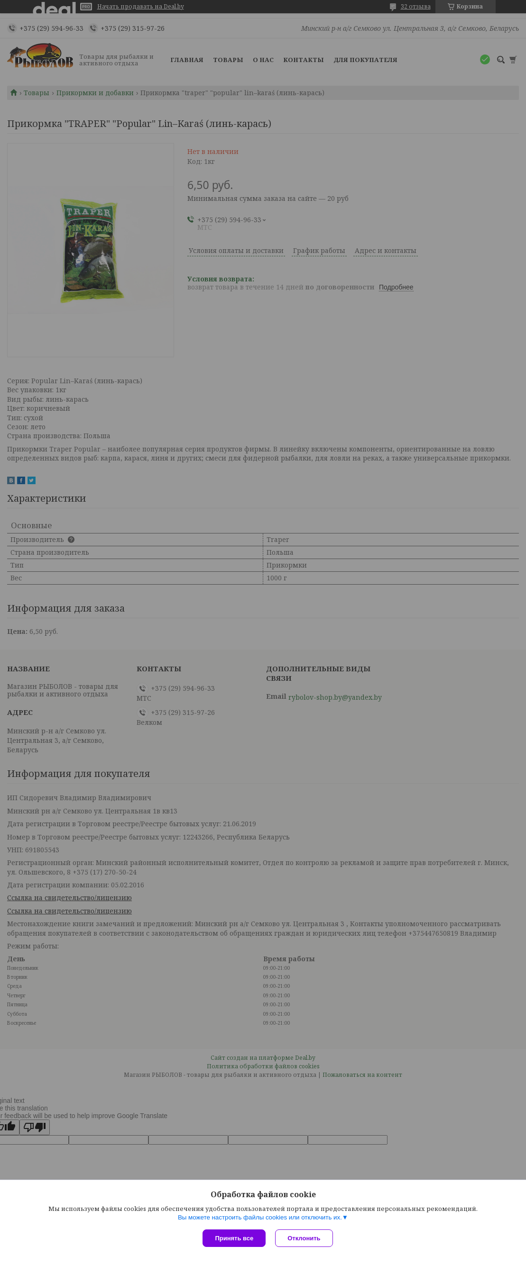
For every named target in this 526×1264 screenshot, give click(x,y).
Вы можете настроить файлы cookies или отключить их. (260, 1217)
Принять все (234, 1238)
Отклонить (303, 1238)
